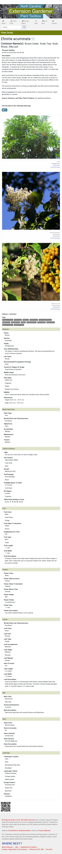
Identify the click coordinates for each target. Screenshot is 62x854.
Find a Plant (13, 22)
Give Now (44, 22)
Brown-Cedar (32, 43)
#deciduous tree (31, 322)
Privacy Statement (44, 830)
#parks (23, 322)
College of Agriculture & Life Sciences (14, 849)
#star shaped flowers (45, 320)
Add (4, 110)
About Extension (7, 847)
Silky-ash (13, 46)
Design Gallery (25, 22)
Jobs (16, 847)
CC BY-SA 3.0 (56, 236)
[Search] (11, 27)
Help (36, 22)
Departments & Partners (29, 847)
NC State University (8, 820)
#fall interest (17, 320)
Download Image (55, 167)
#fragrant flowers (7, 320)
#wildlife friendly (18, 325)
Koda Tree (45, 43)
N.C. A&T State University (26, 820)
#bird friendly (41, 322)
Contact (54, 22)
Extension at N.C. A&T (36, 849)
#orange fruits (15, 322)
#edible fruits (33, 320)
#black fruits (6, 322)
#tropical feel (50, 322)
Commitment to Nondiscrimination (19, 830)
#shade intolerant (8, 325)
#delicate (25, 320)
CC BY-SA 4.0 (56, 165)
